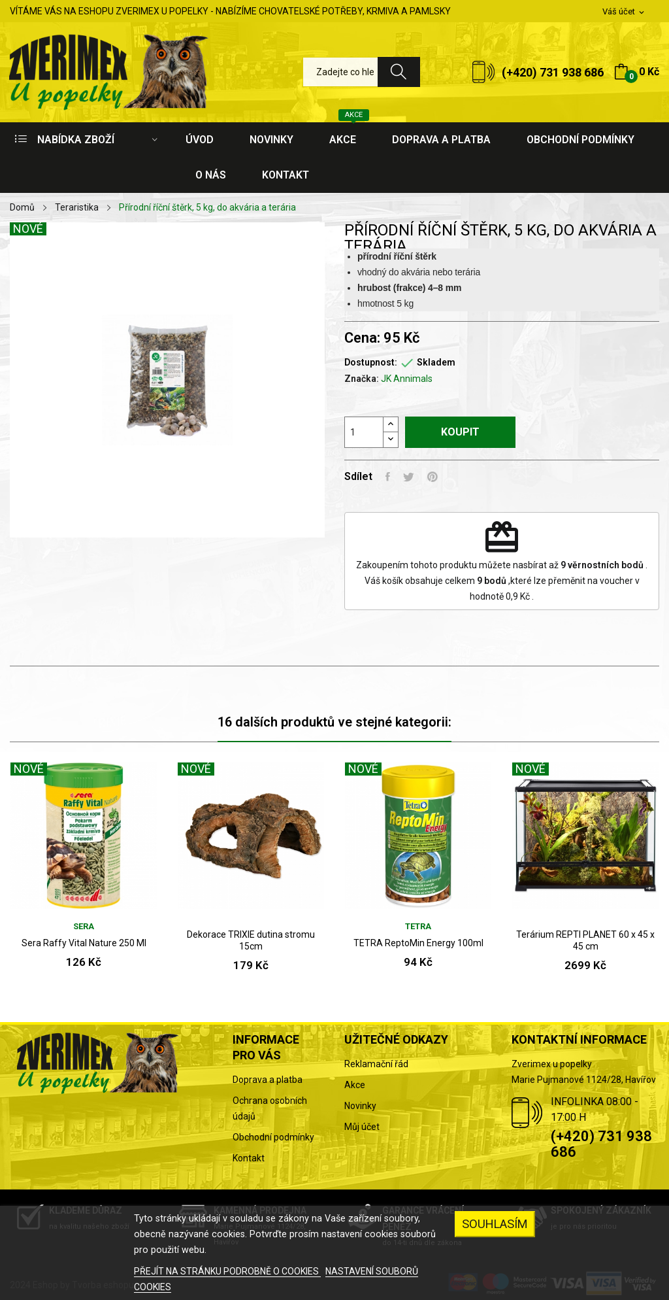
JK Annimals (406, 378)
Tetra (418, 926)
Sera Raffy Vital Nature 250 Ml (84, 943)
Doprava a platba (267, 1079)
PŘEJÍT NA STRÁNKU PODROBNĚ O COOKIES (227, 1271)
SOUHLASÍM (495, 1224)
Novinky (360, 1106)
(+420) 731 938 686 (553, 72)
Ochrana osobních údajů (270, 1108)
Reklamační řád (376, 1064)
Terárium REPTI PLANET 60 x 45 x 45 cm (585, 940)
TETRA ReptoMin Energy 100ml (418, 943)
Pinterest (432, 477)
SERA (83, 926)
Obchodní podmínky (273, 1137)
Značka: (361, 378)
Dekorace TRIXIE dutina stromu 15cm (251, 940)
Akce (354, 1085)
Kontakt (249, 1158)
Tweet (409, 477)
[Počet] (363, 432)
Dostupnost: (370, 362)
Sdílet (388, 477)
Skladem (436, 362)
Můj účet (362, 1126)
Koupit (460, 432)
